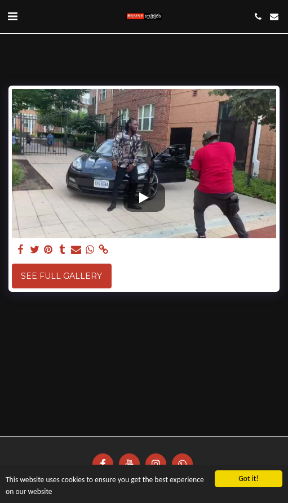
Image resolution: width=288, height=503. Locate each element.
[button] (12, 16)
